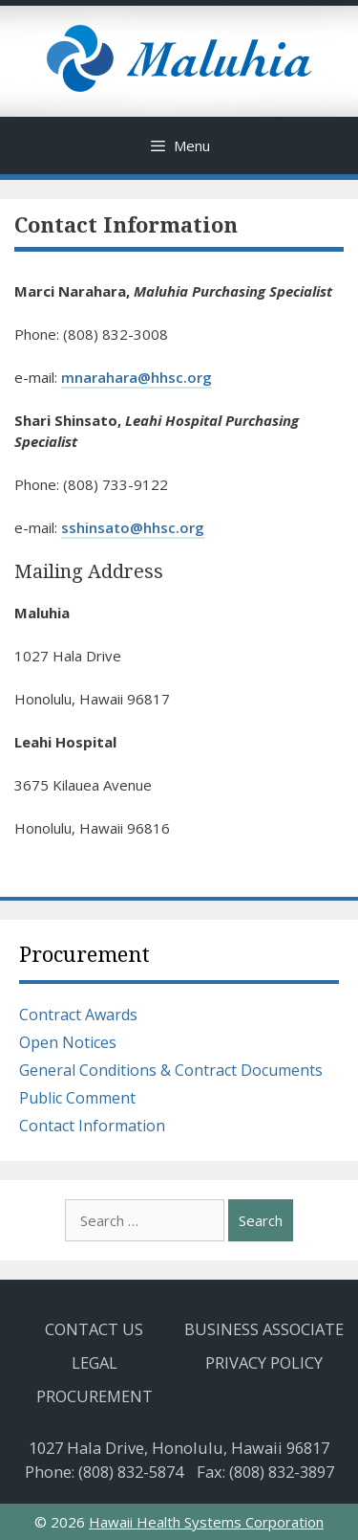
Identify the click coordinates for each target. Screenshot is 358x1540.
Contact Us (94, 1329)
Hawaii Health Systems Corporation (206, 1521)
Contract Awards (78, 1014)
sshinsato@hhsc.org (132, 527)
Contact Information (92, 1125)
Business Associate (264, 1329)
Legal (94, 1362)
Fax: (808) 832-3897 (265, 1472)
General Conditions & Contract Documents (171, 1070)
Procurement (84, 955)
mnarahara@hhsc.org (136, 377)
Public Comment (77, 1097)
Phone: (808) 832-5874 (104, 1472)
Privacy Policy (264, 1362)
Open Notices (67, 1042)
